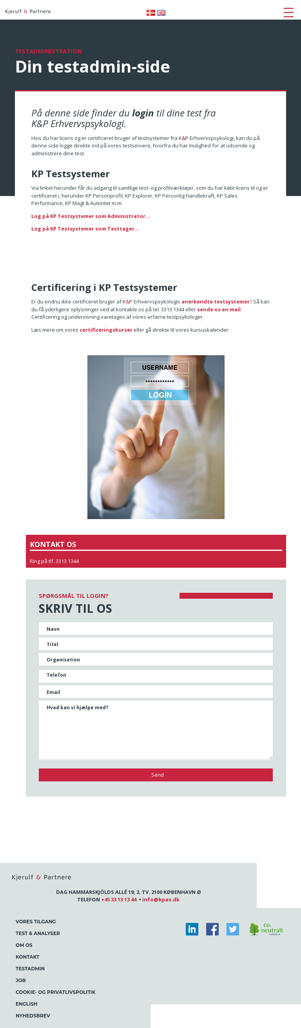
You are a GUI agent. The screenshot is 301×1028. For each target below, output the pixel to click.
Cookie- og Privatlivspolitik (56, 992)
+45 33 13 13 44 (118, 899)
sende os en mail (219, 309)
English (27, 1004)
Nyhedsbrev (33, 1016)
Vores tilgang (36, 921)
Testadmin (30, 969)
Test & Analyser (38, 933)
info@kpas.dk (161, 899)
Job (21, 980)
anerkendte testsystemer (215, 301)
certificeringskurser (106, 329)
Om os (24, 945)
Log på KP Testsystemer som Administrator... (90, 216)
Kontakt (27, 957)
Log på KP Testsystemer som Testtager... (85, 228)
